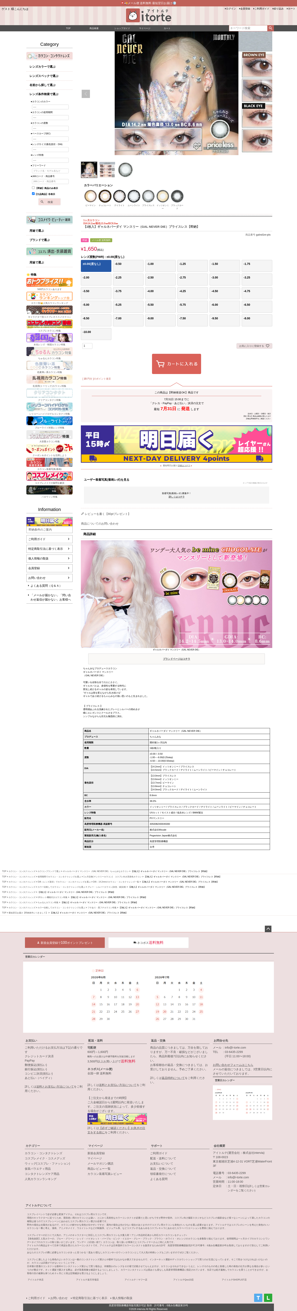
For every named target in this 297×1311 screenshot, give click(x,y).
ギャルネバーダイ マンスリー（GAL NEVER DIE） (176, 655)
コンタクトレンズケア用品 (42, 1173)
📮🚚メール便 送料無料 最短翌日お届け (149, 3)
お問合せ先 (221, 1040)
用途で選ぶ (36, 230)
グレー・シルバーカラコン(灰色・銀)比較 (107, 887)
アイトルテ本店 (36, 1279)
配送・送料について (163, 1158)
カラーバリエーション (98, 185)
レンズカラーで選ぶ (42, 66)
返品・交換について (163, 1168)
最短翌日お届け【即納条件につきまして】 (28, 913)
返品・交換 (158, 1040)
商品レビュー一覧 (99, 1168)
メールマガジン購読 (100, 1163)
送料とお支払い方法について (55, 1086)
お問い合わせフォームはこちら (233, 1065)
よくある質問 (158, 1179)
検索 (270, 28)
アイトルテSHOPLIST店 (234, 1279)
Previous (86, 94)
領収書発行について (163, 1173)
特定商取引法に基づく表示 (45, 548)
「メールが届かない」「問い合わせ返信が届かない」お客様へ (51, 597)
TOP (4, 871)
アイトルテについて (39, 1205)
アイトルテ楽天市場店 (87, 1279)
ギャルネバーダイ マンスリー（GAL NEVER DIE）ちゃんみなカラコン (96, 871)
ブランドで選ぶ (39, 240)
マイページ (95, 1145)
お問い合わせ (37, 577)
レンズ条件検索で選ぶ (43, 94)
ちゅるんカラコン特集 (48, 902)
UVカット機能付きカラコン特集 (52, 897)
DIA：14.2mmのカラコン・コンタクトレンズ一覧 (116, 882)
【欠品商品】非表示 (43, 194)
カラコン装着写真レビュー (104, 1173)
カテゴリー (33, 1145)
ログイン (231, 8)
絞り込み (279, 8)
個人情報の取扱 (38, 558)
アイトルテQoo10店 (183, 1279)
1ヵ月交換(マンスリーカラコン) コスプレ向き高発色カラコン (113, 877)
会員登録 (245, 8)
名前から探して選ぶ (42, 85)
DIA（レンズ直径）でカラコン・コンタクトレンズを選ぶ (64, 882)
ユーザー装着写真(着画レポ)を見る (175, 481)
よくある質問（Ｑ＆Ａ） (46, 585)
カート (291, 8)
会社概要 (219, 1145)
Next (267, 94)
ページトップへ (268, 929)
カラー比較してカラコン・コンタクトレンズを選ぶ (61, 887)
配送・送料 (95, 1040)
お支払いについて (161, 1163)
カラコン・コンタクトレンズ (22, 871)
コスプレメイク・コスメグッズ (45, 1158)
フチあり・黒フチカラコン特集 (102, 907)
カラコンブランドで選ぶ (49, 871)
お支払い (31, 1040)
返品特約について (173, 1078)
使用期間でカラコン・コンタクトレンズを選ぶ (59, 877)
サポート (157, 1145)
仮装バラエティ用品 (38, 1168)
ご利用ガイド (262, 8)
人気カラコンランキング (41, 1179)
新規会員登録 (96, 1153)
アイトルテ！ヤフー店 (136, 1279)
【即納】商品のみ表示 (45, 188)
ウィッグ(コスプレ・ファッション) (47, 1163)
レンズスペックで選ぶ (43, 76)
